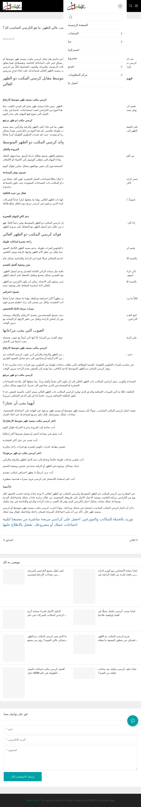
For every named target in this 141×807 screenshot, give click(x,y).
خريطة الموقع (34, 800)
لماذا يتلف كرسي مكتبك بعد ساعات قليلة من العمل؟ (117, 671)
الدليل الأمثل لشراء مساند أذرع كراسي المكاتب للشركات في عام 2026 (46, 613)
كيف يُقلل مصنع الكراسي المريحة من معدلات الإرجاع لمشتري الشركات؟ (46, 573)
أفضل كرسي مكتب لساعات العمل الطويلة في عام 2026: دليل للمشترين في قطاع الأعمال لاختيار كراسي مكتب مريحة (46, 671)
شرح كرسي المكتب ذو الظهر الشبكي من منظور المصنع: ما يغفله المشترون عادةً (117, 638)
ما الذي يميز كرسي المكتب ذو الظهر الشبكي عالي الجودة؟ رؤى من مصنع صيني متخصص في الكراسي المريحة (47, 638)
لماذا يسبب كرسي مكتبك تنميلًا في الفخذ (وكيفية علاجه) (116, 613)
